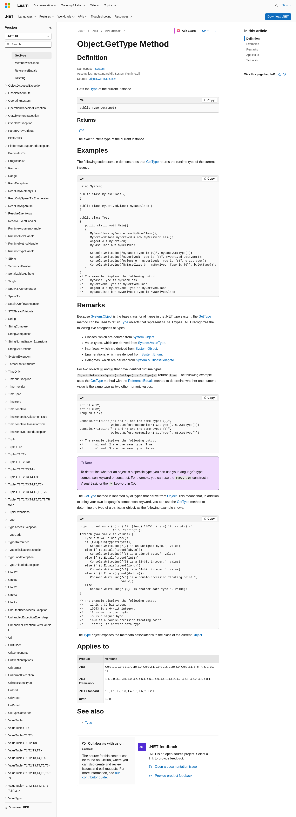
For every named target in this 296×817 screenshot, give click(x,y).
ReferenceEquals (140, 381)
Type (94, 89)
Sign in (286, 5)
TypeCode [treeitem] (14, 534)
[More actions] (215, 31)
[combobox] (28, 36)
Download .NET (278, 16)
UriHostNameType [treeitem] (20, 682)
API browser (113, 30)
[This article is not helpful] (284, 74)
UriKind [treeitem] (13, 690)
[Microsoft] (7, 5)
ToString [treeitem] (20, 78)
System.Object (101, 316)
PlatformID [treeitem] (15, 138)
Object (172, 496)
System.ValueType (151, 343)
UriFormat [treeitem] (14, 667)
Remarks (252, 49)
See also (251, 60)
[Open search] (276, 5)
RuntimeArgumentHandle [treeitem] (24, 228)
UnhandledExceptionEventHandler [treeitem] (29, 627)
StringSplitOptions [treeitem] (19, 349)
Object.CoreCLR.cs (101, 78)
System (100, 68)
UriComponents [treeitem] (18, 652)
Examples (252, 44)
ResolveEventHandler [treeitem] (22, 221)
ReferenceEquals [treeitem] (26, 70)
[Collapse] (50, 27)
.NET (95, 30)
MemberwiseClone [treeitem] (27, 63)
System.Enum (151, 354)
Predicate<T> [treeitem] (17, 153)
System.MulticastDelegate (155, 360)
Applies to (252, 55)
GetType (152, 162)
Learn (81, 30)
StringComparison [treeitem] (19, 334)
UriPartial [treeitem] (14, 705)
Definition (253, 38)
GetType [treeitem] (20, 55)
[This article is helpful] (279, 74)
